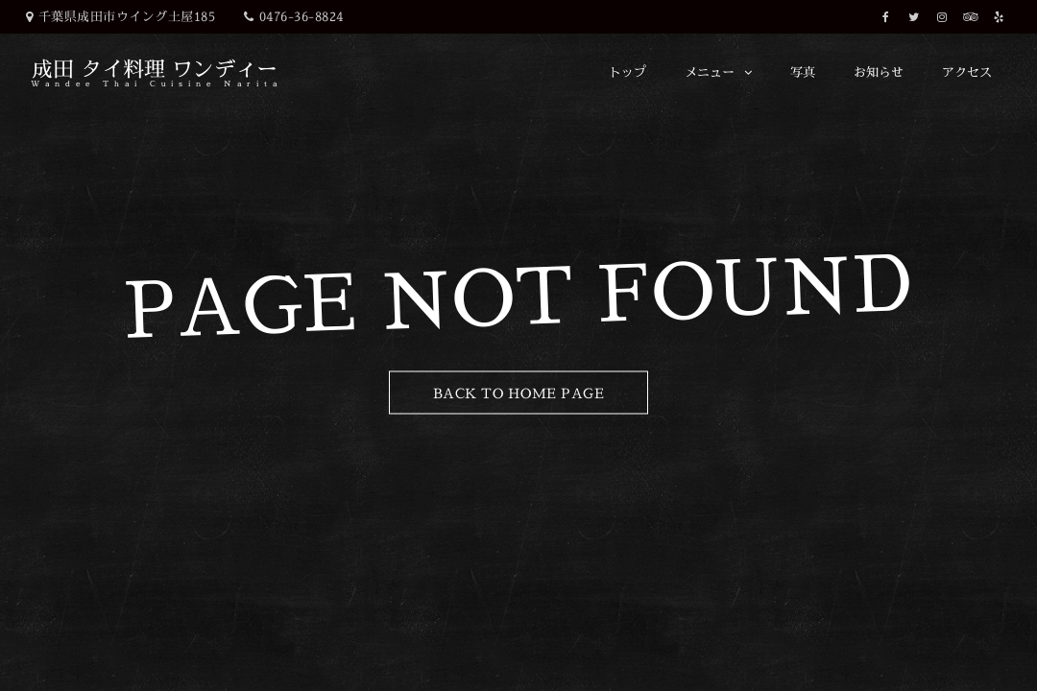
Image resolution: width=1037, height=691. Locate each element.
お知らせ (879, 72)
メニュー (710, 72)
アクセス (967, 72)
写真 (802, 72)
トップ (627, 72)
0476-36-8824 (301, 16)
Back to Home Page (519, 393)
